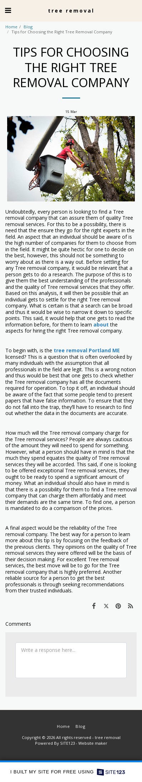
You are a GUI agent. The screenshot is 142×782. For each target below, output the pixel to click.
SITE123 (67, 743)
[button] (8, 10)
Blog (28, 26)
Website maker (92, 743)
